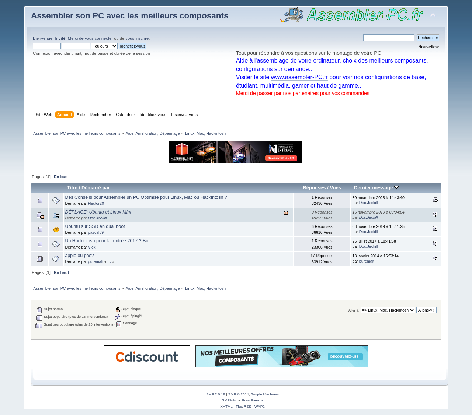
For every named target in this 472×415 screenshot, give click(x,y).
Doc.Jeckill (368, 202)
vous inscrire (137, 38)
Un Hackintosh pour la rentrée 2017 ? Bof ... (110, 240)
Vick (92, 247)
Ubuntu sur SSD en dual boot (95, 226)
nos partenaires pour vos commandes (326, 93)
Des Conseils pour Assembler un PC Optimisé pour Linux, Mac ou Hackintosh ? (146, 197)
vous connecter (99, 38)
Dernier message (376, 187)
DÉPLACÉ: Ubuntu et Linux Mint (98, 212)
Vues (335, 187)
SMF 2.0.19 (215, 394)
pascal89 (96, 232)
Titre (72, 187)
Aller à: (354, 310)
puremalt (95, 261)
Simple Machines (265, 394)
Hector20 (96, 203)
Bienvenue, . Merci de (59, 38)
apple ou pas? (79, 255)
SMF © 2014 (238, 394)
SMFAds (229, 400)
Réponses (314, 187)
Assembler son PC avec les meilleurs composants (129, 15)
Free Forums (252, 400)
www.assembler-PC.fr (299, 77)
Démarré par (95, 187)
